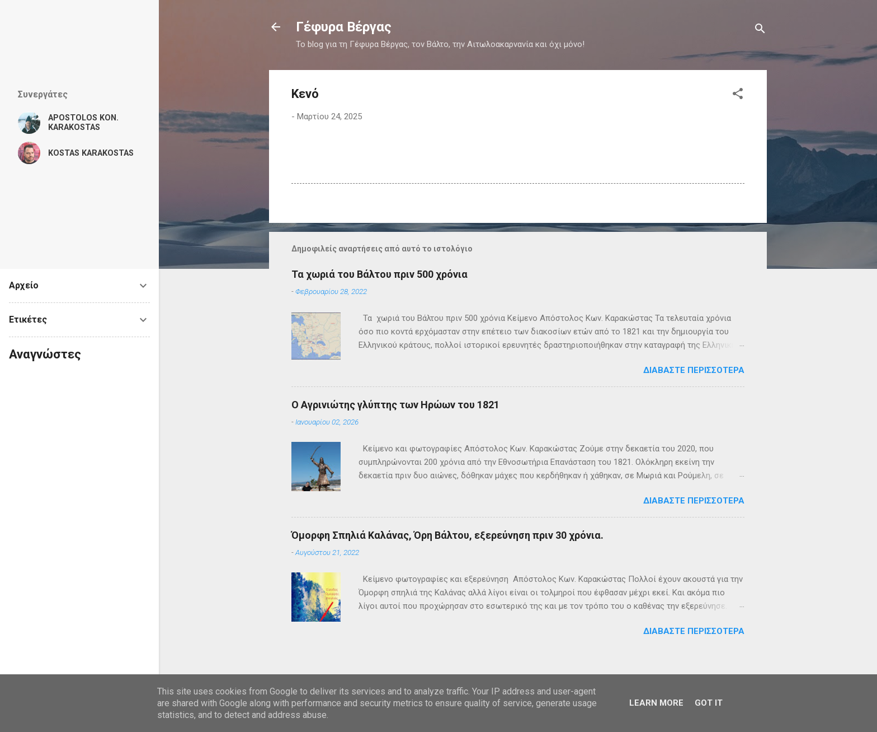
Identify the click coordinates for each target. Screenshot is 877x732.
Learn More (656, 703)
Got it (709, 703)
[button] (737, 95)
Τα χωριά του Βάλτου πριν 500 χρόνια (379, 274)
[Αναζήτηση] (760, 30)
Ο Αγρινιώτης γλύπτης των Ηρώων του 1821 (395, 405)
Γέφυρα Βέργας (344, 27)
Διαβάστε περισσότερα (693, 370)
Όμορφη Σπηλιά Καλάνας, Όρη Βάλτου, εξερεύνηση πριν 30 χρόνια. (447, 535)
